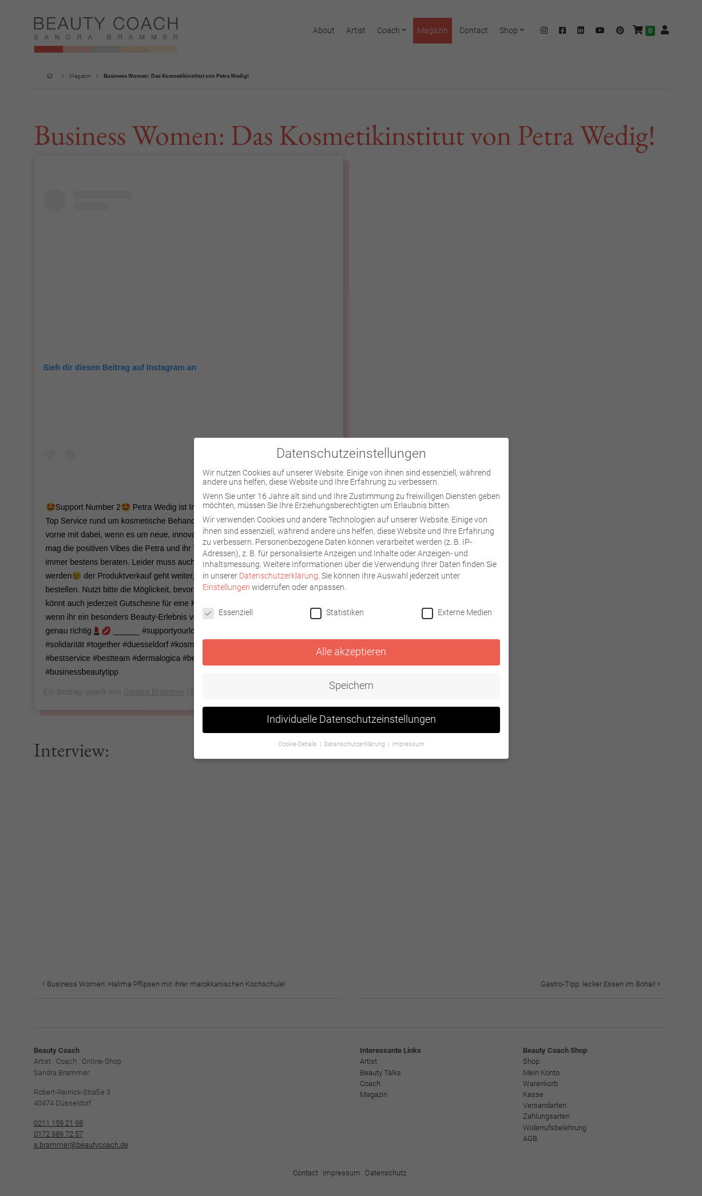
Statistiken (337, 612)
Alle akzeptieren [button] (351, 652)
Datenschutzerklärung (278, 575)
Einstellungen (226, 587)
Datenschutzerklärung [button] (355, 744)
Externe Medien (457, 612)
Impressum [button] (408, 744)
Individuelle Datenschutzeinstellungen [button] (351, 719)
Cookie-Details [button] (298, 744)
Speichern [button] (351, 685)
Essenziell (228, 612)
